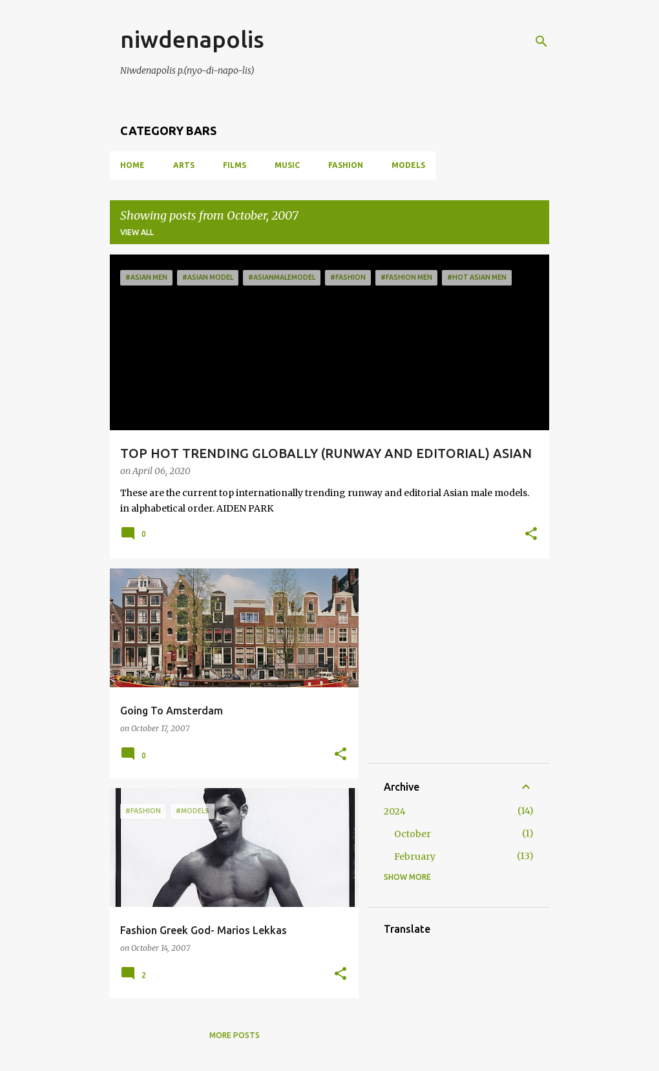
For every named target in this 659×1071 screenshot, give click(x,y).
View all (137, 232)
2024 (395, 811)
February (414, 856)
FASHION (345, 165)
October (412, 834)
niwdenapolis (192, 39)
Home (132, 165)
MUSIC (287, 165)
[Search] (541, 41)
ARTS (183, 165)
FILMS (234, 165)
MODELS (408, 165)
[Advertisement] (481, 664)
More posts (234, 1035)
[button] (531, 535)
